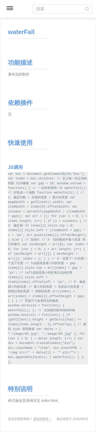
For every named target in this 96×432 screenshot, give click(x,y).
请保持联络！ (42, 419)
